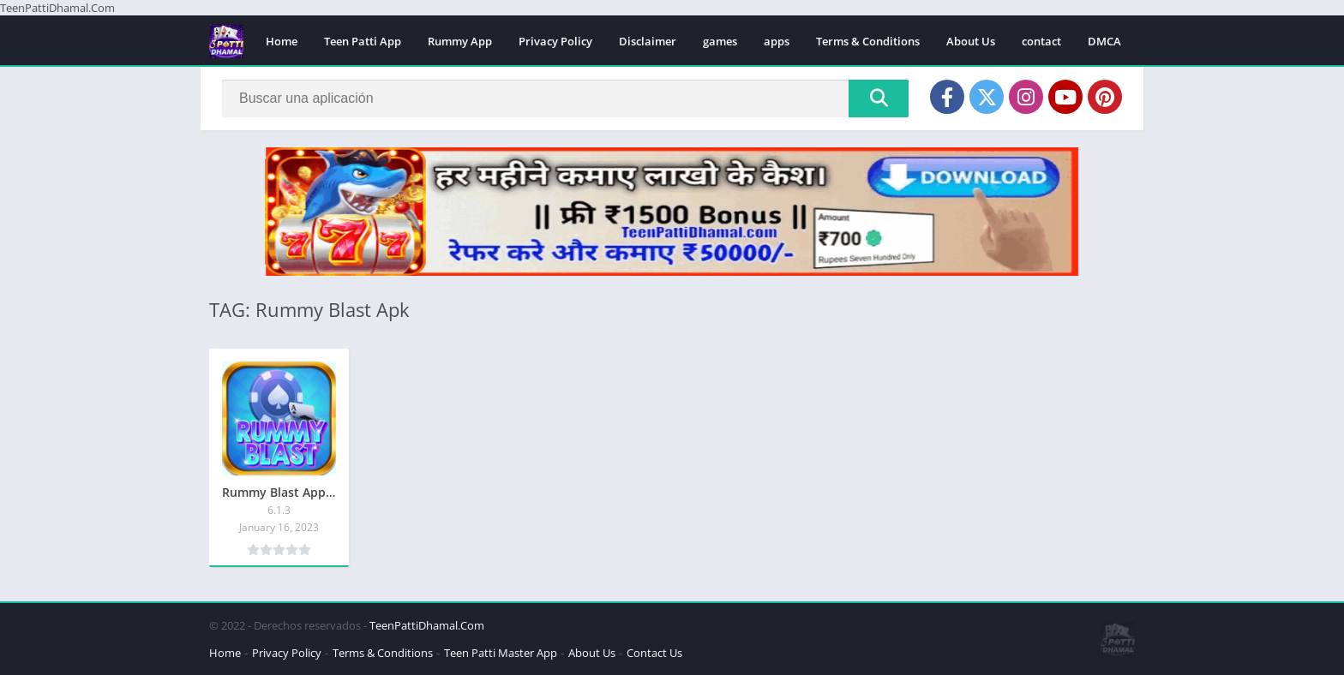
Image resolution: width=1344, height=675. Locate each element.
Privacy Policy (555, 41)
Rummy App (460, 41)
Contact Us (654, 652)
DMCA (1104, 41)
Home (281, 41)
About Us (970, 41)
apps (776, 41)
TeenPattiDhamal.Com (426, 625)
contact (1041, 41)
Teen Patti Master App (500, 652)
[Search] (565, 98)
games (720, 41)
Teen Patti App (362, 41)
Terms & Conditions (868, 41)
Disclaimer (647, 41)
